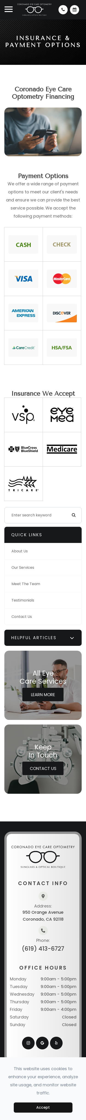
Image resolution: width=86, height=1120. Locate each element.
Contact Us (21, 616)
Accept (43, 1107)
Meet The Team (25, 584)
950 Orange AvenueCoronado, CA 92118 (43, 915)
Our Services (22, 567)
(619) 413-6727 (43, 949)
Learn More (43, 694)
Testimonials (22, 600)
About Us (19, 551)
